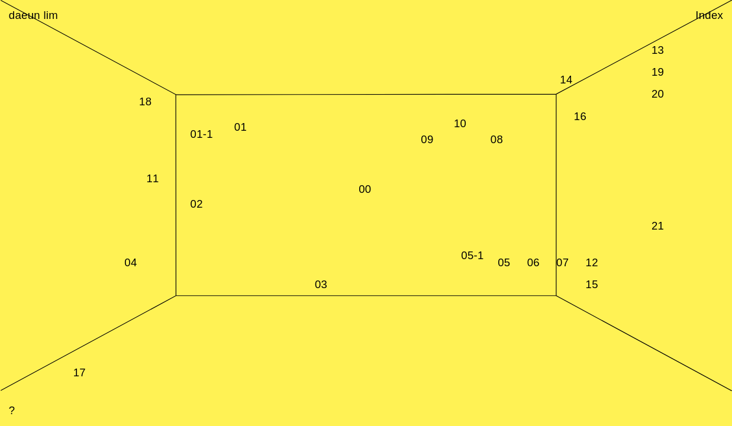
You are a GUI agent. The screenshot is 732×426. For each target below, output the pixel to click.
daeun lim (33, 15)
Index (709, 15)
